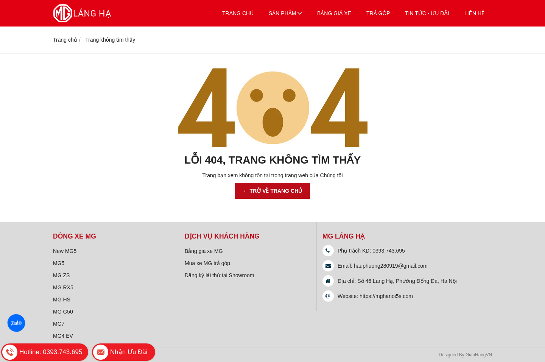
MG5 (58, 263)
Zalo (16, 323)
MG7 (58, 324)
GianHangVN (479, 354)
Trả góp (378, 13)
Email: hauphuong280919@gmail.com (383, 266)
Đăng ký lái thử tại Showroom (219, 275)
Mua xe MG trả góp (207, 263)
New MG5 (64, 251)
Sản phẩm (282, 13)
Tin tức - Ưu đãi (427, 13)
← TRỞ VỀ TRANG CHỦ (272, 191)
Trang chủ (238, 13)
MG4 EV (63, 336)
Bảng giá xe (334, 13)
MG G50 (63, 312)
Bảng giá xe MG (204, 251)
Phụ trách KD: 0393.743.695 (371, 251)
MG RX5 (63, 287)
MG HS (61, 299)
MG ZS (61, 275)
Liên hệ (474, 13)
